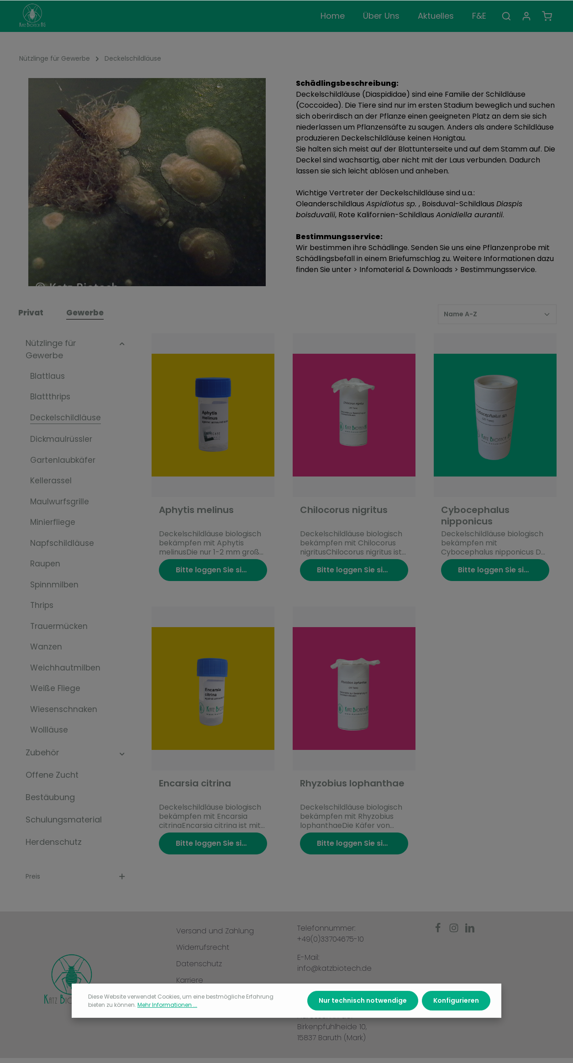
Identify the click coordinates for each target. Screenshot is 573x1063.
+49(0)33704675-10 (330, 939)
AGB (183, 996)
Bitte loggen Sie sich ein (219, 570)
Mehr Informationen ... (167, 1022)
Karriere (189, 980)
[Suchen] (506, 16)
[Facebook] (439, 930)
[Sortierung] (497, 314)
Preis (76, 876)
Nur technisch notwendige (363, 1017)
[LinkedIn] (470, 930)
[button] (122, 343)
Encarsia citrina (195, 784)
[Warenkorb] (547, 16)
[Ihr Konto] (526, 16)
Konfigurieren (456, 1017)
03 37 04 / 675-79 (328, 997)
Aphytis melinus (196, 510)
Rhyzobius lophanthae (352, 784)
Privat (30, 312)
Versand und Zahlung (215, 931)
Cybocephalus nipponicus (475, 515)
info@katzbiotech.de (334, 968)
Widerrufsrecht (202, 947)
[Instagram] (455, 930)
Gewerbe (85, 312)
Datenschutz (199, 963)
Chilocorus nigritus (344, 510)
